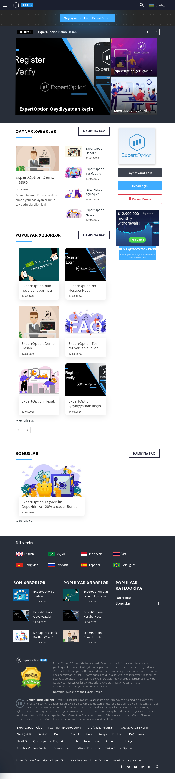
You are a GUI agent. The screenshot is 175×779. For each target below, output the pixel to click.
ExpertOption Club (29, 727)
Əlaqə (109, 741)
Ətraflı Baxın (26, 420)
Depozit (59, 734)
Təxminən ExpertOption (64, 727)
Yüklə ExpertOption (118, 748)
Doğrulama (136, 734)
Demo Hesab (62, 748)
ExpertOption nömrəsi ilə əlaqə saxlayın (117, 760)
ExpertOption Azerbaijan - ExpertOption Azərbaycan (51, 760)
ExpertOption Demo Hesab (57, 32)
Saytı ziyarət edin (140, 173)
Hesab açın (140, 186)
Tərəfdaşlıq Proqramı (100, 727)
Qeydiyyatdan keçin (134, 727)
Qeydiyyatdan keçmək (48, 741)
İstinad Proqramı (88, 748)
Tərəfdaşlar (91, 741)
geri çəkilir (24, 734)
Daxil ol (43, 734)
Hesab (73, 741)
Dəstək (75, 734)
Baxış (89, 734)
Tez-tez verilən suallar (32, 748)
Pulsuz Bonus (140, 199)
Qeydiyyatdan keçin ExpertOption (87, 18)
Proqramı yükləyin (110, 734)
